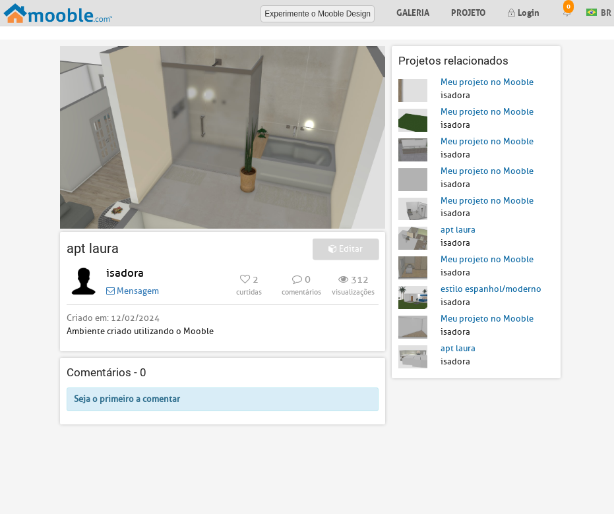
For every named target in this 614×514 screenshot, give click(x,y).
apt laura (458, 229)
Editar (345, 248)
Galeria (412, 11)
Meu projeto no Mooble (487, 82)
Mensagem (132, 291)
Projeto (468, 11)
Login (523, 11)
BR (598, 11)
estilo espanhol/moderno (491, 289)
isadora (125, 273)
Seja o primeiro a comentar (127, 399)
